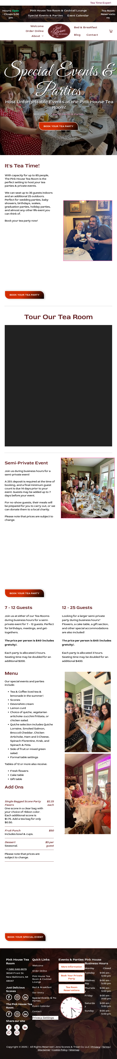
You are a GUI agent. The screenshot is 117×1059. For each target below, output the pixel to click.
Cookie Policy (60, 1049)
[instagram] (17, 997)
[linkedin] (25, 997)
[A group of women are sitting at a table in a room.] (88, 712)
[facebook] (9, 997)
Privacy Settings (43, 1017)
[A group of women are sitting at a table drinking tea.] (88, 794)
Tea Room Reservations (108, 14)
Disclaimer (44, 1049)
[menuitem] (58, 10)
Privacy (95, 1046)
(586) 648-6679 (17, 969)
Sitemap (74, 1049)
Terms (106, 1046)
